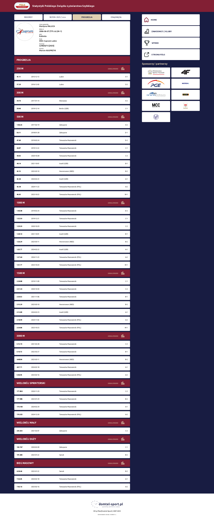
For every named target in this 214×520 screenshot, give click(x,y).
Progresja (86, 17)
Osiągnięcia (116, 17)
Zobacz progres (113, 68)
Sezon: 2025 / (57, 17)
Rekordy (28, 17)
